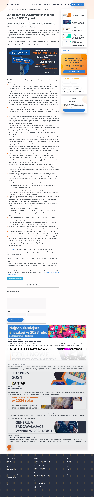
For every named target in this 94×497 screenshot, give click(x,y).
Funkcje (40, 4)
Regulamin (9, 480)
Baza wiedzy (47, 4)
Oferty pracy (10, 466)
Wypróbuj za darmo (77, 4)
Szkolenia (78, 88)
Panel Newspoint (67, 85)
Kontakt (9, 461)
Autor (8, 311)
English (8, 489)
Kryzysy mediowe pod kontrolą (41, 468)
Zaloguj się (66, 4)
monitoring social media (48, 23)
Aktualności (66, 82)
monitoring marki (24, 23)
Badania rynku (37, 480)
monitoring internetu (13, 23)
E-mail (28, 311)
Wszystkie (72, 91)
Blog (58, 4)
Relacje (71, 88)
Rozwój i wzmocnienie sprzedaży (41, 478)
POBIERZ (74, 110)
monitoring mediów (35, 23)
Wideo (65, 91)
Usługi (33, 4)
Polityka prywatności (11, 477)
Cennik (54, 4)
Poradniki (16, 9)
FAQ (8, 464)
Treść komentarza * (11, 296)
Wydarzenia (79, 91)
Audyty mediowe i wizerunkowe (41, 465)
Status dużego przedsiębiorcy (13, 474)
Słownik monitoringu (11, 469)
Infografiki (74, 82)
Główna (8, 9)
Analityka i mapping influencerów (41, 475)
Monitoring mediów (12, 249)
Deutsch (12, 489)
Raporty (65, 88)
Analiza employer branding (40, 483)
